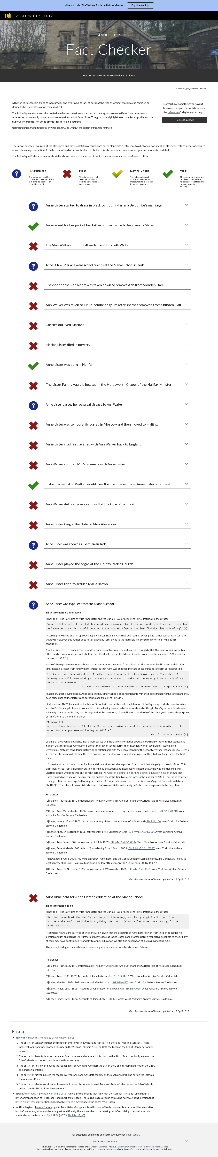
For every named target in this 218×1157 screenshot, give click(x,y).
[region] (109, 5)
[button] (186, 205)
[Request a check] (184, 120)
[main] (109, 34)
